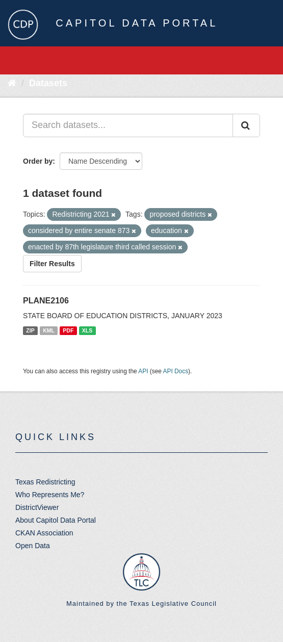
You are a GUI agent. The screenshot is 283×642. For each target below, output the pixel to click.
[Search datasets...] (128, 125)
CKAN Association (44, 533)
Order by (38, 161)
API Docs (176, 371)
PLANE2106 (46, 300)
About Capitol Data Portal (55, 520)
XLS (87, 330)
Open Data (32, 546)
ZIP (30, 330)
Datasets (48, 83)
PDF (68, 330)
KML (49, 330)
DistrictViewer (37, 507)
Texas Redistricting (45, 482)
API (143, 371)
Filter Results (52, 264)
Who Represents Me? (49, 495)
